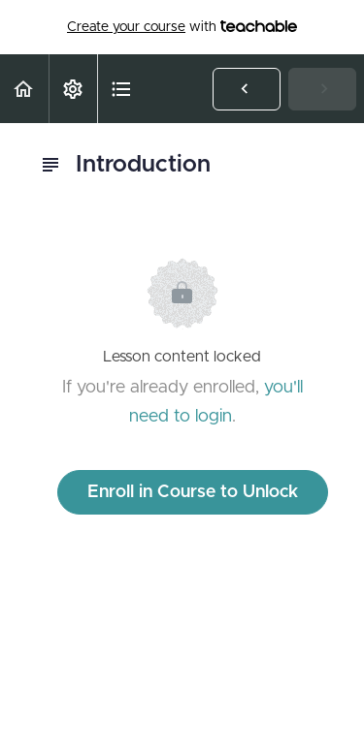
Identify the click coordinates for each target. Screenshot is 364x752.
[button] (24, 88)
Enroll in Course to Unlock (192, 492)
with (182, 27)
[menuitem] (73, 88)
